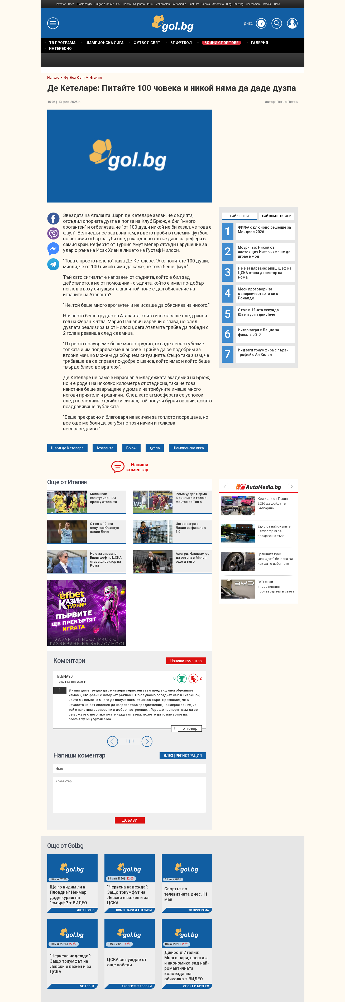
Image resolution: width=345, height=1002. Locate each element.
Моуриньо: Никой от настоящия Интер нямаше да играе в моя (264, 251)
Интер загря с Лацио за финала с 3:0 (258, 332)
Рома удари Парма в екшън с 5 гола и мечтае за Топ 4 (191, 498)
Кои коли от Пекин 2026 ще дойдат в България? (254, 505)
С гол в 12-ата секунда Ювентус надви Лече (258, 312)
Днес (255, 24)
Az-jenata (139, 4)
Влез (168, 756)
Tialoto (127, 4)
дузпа (155, 448)
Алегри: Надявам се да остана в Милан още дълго (192, 557)
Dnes (71, 4)
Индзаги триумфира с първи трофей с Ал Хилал (263, 352)
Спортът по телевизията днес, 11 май (186, 894)
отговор (190, 728)
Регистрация (189, 756)
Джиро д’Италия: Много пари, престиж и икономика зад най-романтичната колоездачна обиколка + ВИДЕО (186, 965)
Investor (61, 4)
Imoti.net (194, 4)
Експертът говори (137, 986)
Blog (229, 4)
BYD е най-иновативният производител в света (257, 589)
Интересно (85, 910)
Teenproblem (163, 4)
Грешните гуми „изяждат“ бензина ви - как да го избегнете (258, 561)
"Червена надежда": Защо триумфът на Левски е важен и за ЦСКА (127, 895)
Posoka (267, 4)
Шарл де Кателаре (67, 448)
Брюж (131, 448)
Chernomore (253, 4)
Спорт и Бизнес (196, 986)
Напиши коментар (137, 467)
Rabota (206, 4)
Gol (118, 4)
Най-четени (239, 216)
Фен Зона (86, 986)
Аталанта (105, 448)
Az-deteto (218, 4)
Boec (277, 4)
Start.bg (238, 4)
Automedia (179, 4)
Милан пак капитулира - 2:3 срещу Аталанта (103, 498)
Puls (150, 4)
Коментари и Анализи (134, 910)
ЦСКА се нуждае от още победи (127, 962)
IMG (48, 4)
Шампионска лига (188, 448)
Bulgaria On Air (104, 4)
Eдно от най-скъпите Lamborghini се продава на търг (255, 533)
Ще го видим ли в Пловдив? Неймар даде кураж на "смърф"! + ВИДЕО (68, 895)
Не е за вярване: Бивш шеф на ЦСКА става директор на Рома (264, 272)
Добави (129, 820)
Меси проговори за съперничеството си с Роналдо (258, 293)
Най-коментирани (276, 216)
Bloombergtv (84, 4)
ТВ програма (198, 910)
